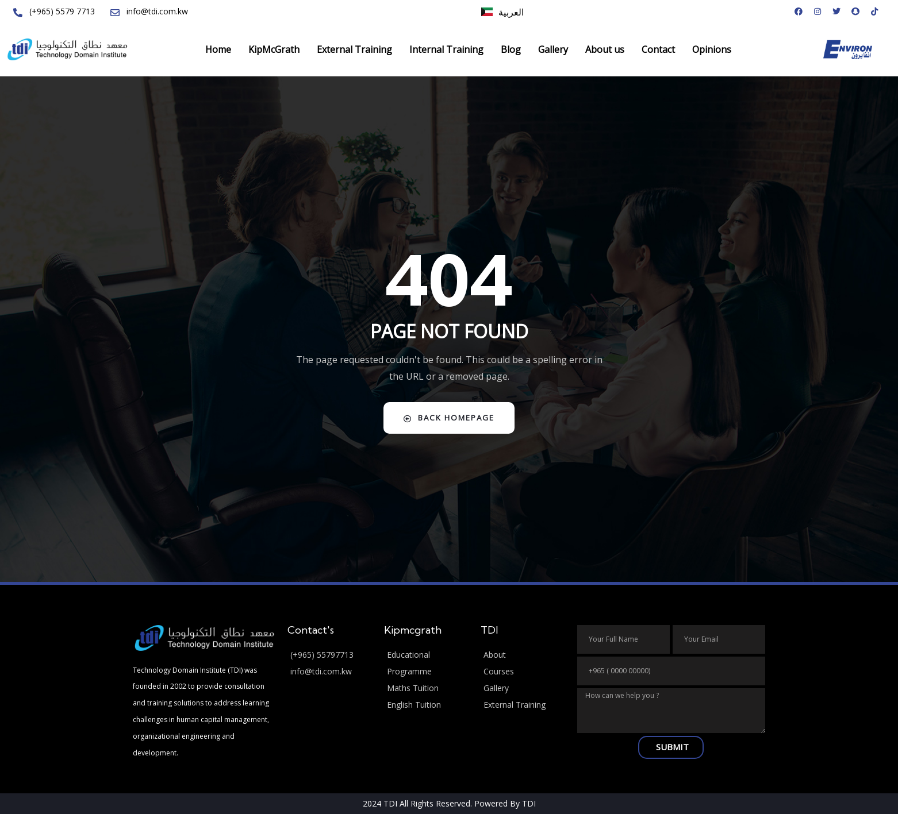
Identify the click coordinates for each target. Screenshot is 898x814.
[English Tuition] (426, 705)
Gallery (553, 49)
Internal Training (446, 49)
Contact (658, 49)
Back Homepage (449, 417)
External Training (354, 49)
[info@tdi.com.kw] (330, 671)
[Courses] (523, 671)
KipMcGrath (274, 49)
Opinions (711, 49)
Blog (511, 49)
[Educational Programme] (426, 663)
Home (218, 49)
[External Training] (523, 705)
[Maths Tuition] (426, 688)
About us (604, 49)
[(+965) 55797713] (330, 655)
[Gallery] (523, 688)
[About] (523, 655)
